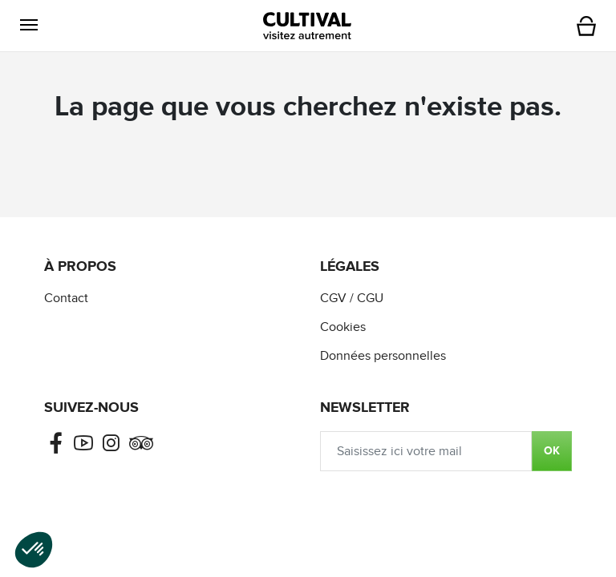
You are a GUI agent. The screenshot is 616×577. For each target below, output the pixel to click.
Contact (66, 298)
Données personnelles (383, 356)
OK (552, 451)
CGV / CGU (351, 298)
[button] (29, 25)
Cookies (343, 327)
